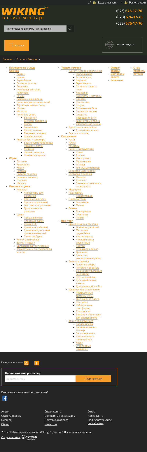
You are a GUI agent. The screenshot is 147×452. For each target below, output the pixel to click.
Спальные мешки (86, 111)
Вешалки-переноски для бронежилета (88, 316)
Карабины (82, 92)
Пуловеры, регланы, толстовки (29, 91)
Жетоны (29, 149)
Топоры (80, 164)
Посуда (80, 105)
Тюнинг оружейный (87, 227)
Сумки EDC (30, 224)
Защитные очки (85, 333)
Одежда (14, 70)
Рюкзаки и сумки (19, 186)
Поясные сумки (33, 217)
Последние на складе (22, 67)
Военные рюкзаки (35, 199)
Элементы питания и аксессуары (88, 185)
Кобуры (80, 245)
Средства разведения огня (86, 116)
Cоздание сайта (10, 437)
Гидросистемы (77, 199)
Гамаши (21, 170)
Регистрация (137, 2)
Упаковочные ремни (88, 124)
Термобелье (24, 80)
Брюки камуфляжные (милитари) (89, 272)
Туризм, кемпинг (71, 67)
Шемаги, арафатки (35, 120)
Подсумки (82, 302)
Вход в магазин (108, 2)
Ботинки (22, 161)
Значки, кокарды (34, 152)
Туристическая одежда (83, 127)
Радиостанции (84, 195)
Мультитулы (83, 161)
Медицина (75, 189)
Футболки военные (87, 267)
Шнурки (21, 183)
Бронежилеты (84, 324)
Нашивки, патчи (33, 145)
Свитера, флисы (26, 83)
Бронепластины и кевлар (86, 329)
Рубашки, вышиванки (30, 99)
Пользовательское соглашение (100, 421)
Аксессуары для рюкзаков (33, 194)
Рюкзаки (22, 189)
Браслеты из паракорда (38, 142)
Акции (5, 411)
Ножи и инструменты (81, 149)
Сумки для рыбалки (36, 227)
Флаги (80, 217)
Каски (79, 342)
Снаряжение (68, 136)
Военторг (67, 220)
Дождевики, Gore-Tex (89, 286)
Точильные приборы (88, 167)
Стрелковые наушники (83, 347)
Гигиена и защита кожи (86, 88)
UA (89, 2)
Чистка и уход (84, 236)
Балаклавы (31, 127)
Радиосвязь (76, 192)
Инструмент (83, 158)
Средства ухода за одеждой (33, 102)
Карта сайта (95, 415)
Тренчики (81, 252)
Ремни (20, 95)
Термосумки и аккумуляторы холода (34, 250)
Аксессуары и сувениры (31, 139)
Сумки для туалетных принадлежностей (37, 232)
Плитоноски (83, 311)
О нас (136, 67)
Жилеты (22, 111)
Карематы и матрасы (89, 95)
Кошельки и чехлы (28, 239)
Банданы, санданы (35, 133)
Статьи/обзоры (115, 69)
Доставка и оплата (117, 75)
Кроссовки (23, 164)
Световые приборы (80, 174)
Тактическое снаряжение (84, 289)
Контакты (139, 70)
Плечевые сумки (34, 220)
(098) (129, 17)
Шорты (21, 108)
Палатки (81, 99)
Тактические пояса (87, 299)
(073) (129, 11)
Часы (72, 139)
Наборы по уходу (27, 174)
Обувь (12, 158)
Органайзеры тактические (33, 245)
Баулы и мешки (26, 242)
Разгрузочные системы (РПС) (84, 294)
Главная (7, 59)
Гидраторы (82, 202)
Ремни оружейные (87, 249)
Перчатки (22, 86)
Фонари (80, 177)
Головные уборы (26, 114)
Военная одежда (79, 261)
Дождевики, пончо (87, 130)
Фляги (80, 205)
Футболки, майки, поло (31, 105)
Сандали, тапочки (27, 177)
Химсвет (81, 180)
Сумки (20, 214)
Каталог (138, 74)
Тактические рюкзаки (37, 205)
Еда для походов (79, 133)
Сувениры (82, 214)
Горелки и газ (84, 74)
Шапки (28, 124)
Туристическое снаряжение (85, 70)
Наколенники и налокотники (85, 338)
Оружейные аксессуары (83, 224)
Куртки (21, 74)
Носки (20, 167)
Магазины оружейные (83, 232)
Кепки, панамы (33, 130)
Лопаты (80, 155)
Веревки (81, 80)
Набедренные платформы (84, 307)
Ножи (79, 152)
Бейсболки (30, 117)
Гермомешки (83, 83)
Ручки (72, 142)
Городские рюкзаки (36, 202)
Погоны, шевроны (34, 155)
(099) (129, 23)
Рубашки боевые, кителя (86, 282)
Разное (73, 208)
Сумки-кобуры (33, 236)
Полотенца (82, 102)
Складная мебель (86, 108)
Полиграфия (83, 211)
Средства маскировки (82, 170)
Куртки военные (86, 277)
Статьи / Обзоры (27, 59)
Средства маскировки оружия (88, 257)
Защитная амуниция (81, 320)
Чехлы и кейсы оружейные (85, 241)
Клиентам (116, 80)
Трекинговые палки (88, 120)
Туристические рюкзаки (33, 210)
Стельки (22, 180)
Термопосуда (84, 77)
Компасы (74, 145)
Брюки (20, 77)
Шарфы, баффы (33, 136)
